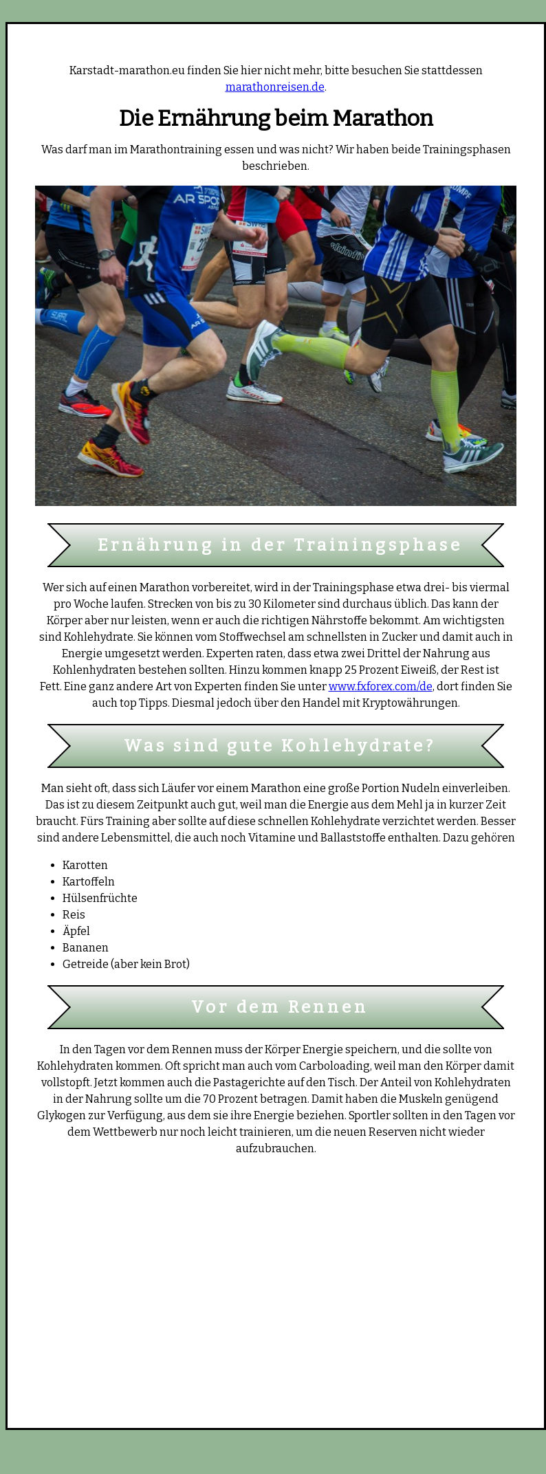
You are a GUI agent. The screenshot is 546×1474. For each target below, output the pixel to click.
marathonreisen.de (275, 87)
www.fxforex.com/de (381, 686)
